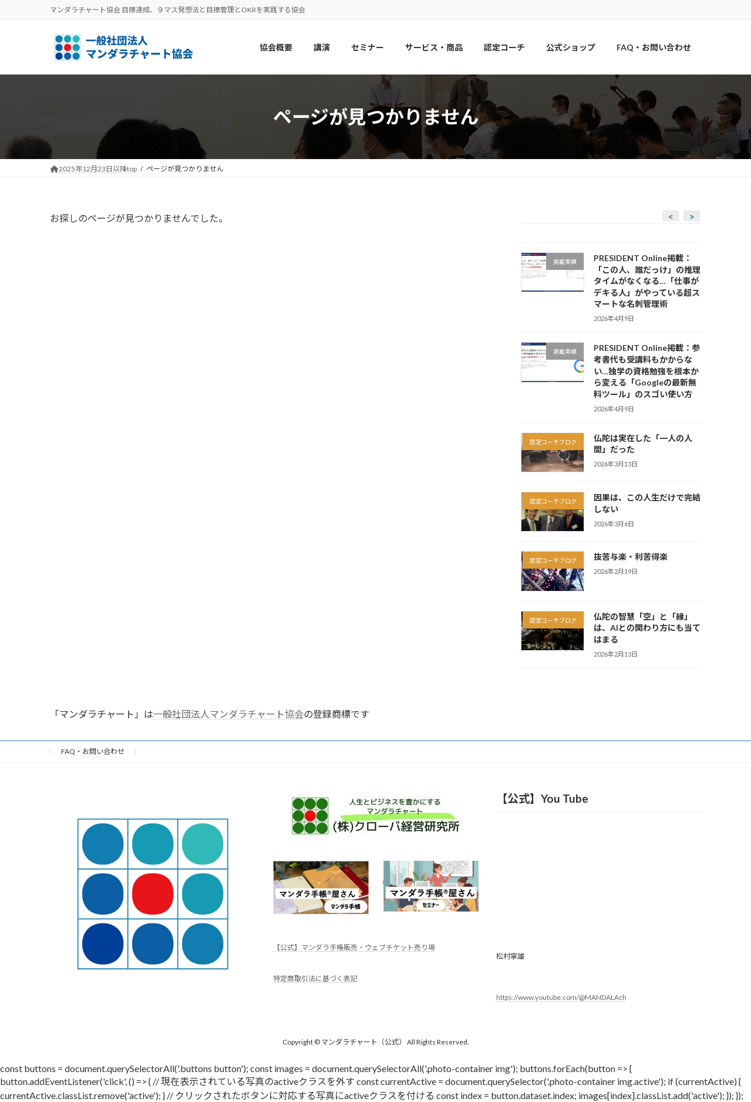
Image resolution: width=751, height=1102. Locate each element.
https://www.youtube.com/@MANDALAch (561, 997)
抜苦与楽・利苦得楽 (630, 557)
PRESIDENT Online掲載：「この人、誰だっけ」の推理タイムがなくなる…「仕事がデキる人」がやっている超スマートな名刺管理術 (646, 281)
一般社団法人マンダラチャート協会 (228, 713)
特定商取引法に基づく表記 (315, 978)
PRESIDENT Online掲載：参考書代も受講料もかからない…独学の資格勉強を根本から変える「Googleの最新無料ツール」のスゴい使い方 (646, 371)
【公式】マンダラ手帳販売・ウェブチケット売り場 (354, 948)
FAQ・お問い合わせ (92, 751)
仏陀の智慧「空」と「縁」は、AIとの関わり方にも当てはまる (646, 627)
